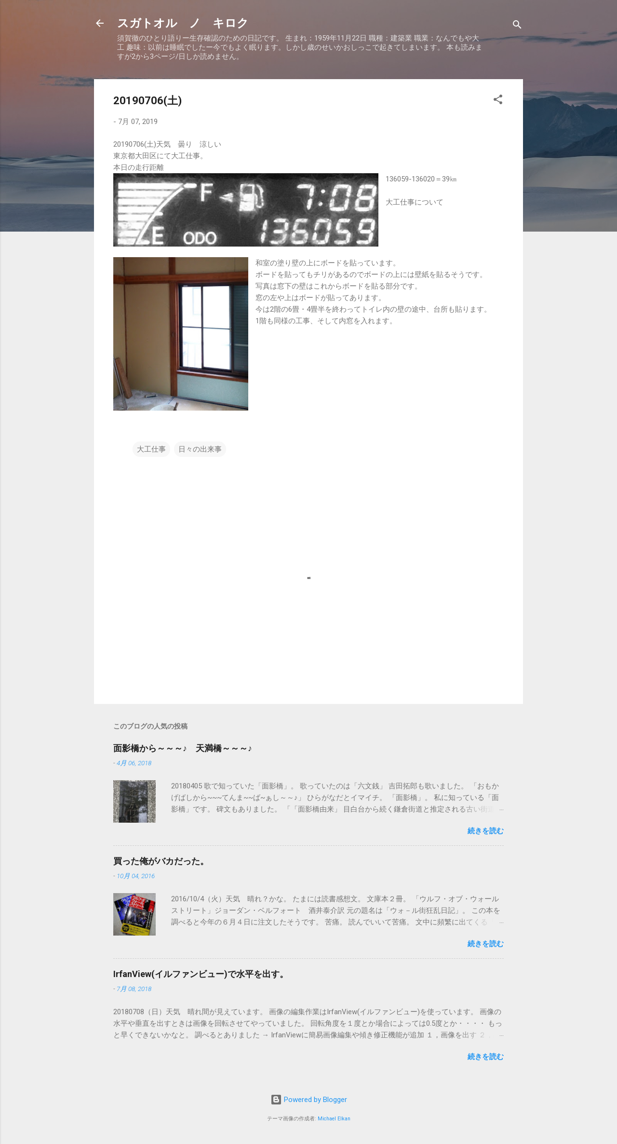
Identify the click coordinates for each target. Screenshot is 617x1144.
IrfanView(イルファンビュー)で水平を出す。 (200, 974)
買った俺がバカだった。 (161, 861)
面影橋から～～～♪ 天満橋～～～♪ (182, 748)
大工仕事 (151, 449)
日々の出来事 (200, 449)
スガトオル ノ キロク (183, 23)
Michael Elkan (334, 1119)
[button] (498, 101)
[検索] (517, 26)
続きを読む (486, 831)
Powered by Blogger (308, 1099)
